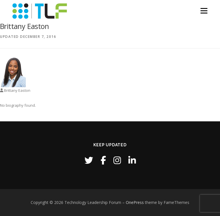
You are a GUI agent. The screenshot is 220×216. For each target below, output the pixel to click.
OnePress (135, 202)
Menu (204, 10)
